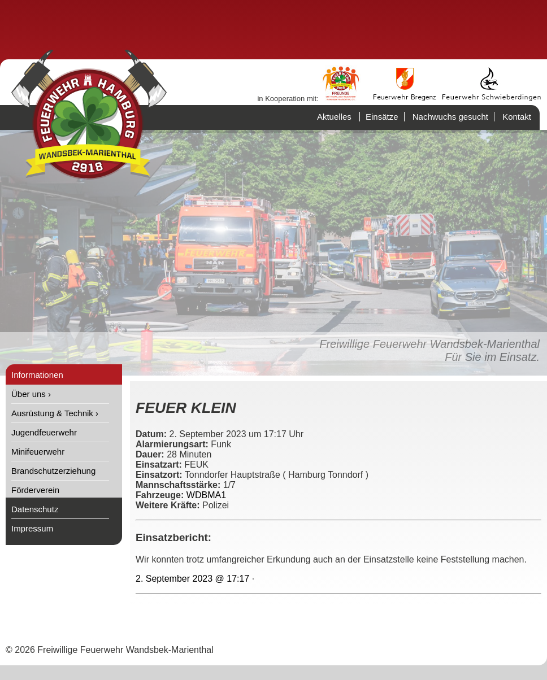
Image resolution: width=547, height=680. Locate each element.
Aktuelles (334, 116)
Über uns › (31, 394)
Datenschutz (34, 509)
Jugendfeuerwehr (44, 432)
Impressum (32, 528)
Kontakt (516, 116)
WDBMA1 (206, 495)
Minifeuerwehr (37, 451)
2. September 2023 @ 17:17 (192, 578)
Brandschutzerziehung (53, 471)
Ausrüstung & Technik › (54, 413)
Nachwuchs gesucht (450, 116)
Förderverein (35, 490)
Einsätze (382, 116)
